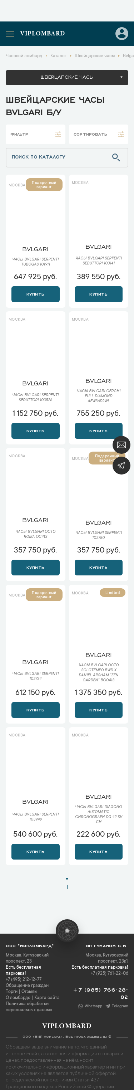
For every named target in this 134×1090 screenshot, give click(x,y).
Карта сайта (47, 998)
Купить (35, 293)
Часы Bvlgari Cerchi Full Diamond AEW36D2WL (98, 396)
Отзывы (29, 991)
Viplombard (42, 34)
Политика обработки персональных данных (29, 1007)
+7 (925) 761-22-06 (109, 973)
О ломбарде (18, 998)
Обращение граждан (27, 985)
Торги (12, 991)
